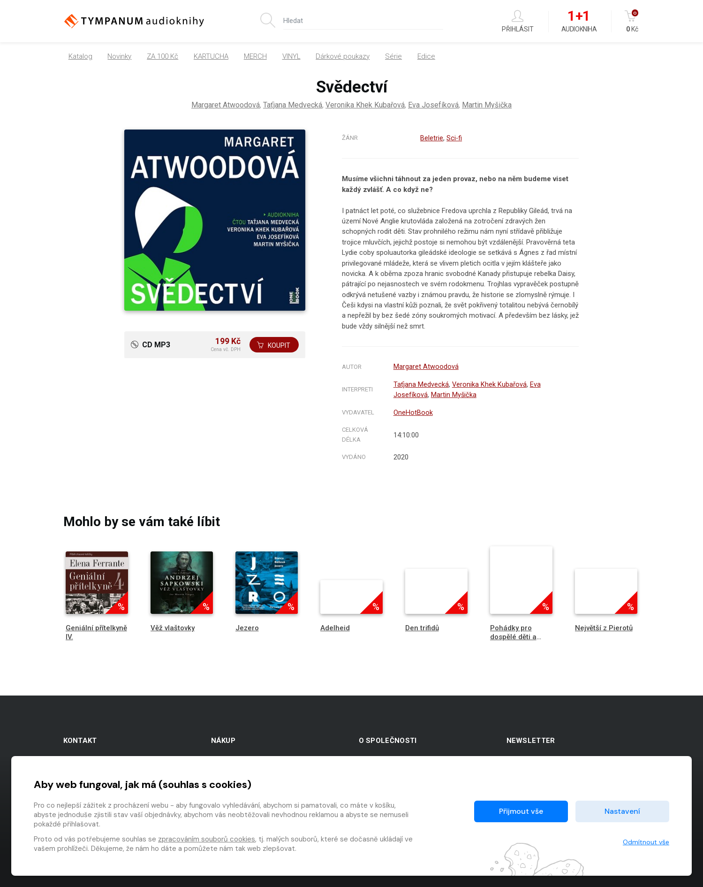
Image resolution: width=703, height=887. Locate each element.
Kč (632, 21)
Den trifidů (422, 625)
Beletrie (431, 138)
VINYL (291, 56)
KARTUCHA (211, 56)
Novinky (119, 56)
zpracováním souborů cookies (206, 839)
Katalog (80, 56)
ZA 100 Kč (162, 56)
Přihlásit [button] (518, 21)
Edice (426, 56)
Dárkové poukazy (343, 56)
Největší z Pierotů (604, 625)
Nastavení (622, 811)
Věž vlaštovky (173, 625)
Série (393, 56)
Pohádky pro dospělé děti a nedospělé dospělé (513, 639)
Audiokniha (579, 21)
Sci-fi (454, 138)
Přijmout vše (521, 811)
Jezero (247, 625)
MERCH (255, 56)
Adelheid (335, 625)
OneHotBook (413, 410)
